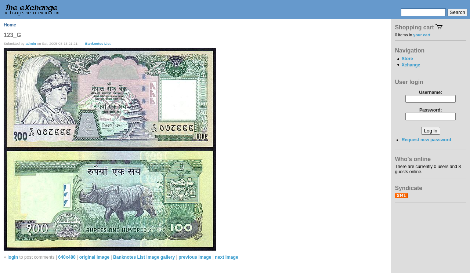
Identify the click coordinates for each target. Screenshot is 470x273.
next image (226, 257)
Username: (430, 92)
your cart (421, 35)
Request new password (426, 139)
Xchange (411, 65)
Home (10, 25)
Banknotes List (98, 43)
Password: (430, 110)
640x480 (66, 257)
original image (94, 257)
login (12, 257)
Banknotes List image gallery (144, 257)
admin (30, 43)
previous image (194, 257)
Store (407, 58)
